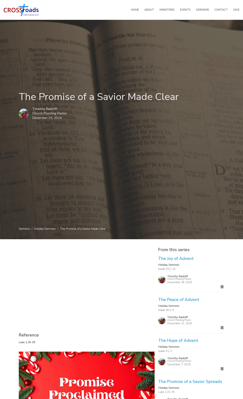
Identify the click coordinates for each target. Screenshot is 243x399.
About (149, 10)
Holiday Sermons (45, 229)
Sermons (202, 10)
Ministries (167, 10)
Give (236, 10)
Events (185, 10)
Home (135, 10)
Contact (221, 10)
